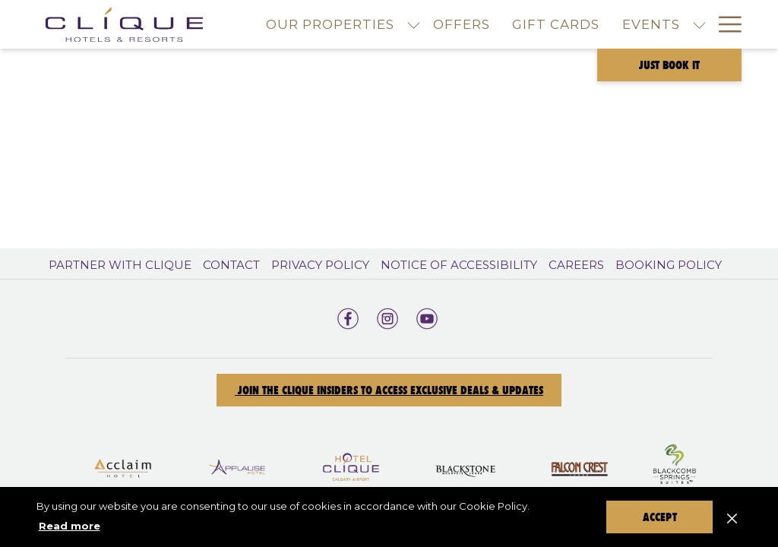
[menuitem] (461, 24)
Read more (69, 526)
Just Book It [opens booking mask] (669, 65)
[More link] (724, 24)
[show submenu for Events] (699, 24)
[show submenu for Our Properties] (414, 24)
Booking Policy (668, 265)
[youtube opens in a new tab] (427, 316)
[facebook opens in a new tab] (348, 316)
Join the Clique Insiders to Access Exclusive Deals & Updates (389, 390)
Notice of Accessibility (459, 265)
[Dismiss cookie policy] (732, 516)
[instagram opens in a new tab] (387, 316)
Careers (576, 265)
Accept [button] (660, 517)
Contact (231, 265)
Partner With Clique (120, 265)
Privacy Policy (320, 265)
